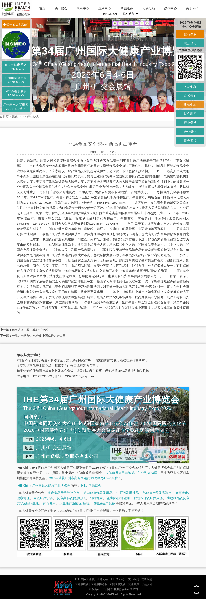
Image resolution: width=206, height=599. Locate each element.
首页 (42, 8)
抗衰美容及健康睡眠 (71, 498)
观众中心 (104, 8)
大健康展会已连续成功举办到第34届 (131, 473)
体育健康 (49, 503)
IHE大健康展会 (90, 485)
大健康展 (133, 584)
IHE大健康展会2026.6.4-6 (15, 67)
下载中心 (190, 86)
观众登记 (190, 43)
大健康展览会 (117, 584)
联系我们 (146, 579)
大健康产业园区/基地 (74, 503)
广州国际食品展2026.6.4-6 (16, 80)
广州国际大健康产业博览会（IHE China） (100, 579)
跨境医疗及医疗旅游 (148, 498)
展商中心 (83, 8)
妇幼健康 (96, 498)
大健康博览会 (99, 584)
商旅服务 (126, 8)
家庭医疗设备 (43, 498)
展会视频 (190, 140)
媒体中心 (170, 8)
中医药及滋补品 (127, 493)
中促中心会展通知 (15, 24)
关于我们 (192, 8)
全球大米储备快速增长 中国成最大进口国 (39, 335)
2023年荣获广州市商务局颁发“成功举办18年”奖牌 (83, 478)
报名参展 (190, 34)
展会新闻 (190, 113)
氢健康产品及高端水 (157, 493)
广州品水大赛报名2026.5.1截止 (15, 106)
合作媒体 (190, 131)
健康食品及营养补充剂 (63, 493)
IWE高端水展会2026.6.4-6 (16, 93)
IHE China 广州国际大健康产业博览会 (43, 485)
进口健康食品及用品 (98, 493)
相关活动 (148, 8)
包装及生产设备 (104, 503)
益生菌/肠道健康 (118, 498)
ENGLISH (110, 13)
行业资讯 (33, 116)
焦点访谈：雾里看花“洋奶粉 (30, 329)
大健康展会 (81, 584)
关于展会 (61, 8)
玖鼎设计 (146, 584)
